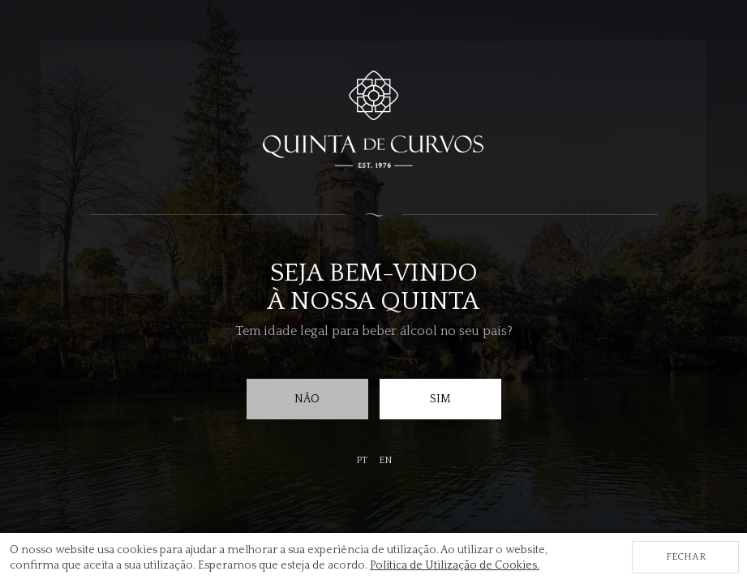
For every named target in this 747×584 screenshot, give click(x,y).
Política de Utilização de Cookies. (454, 565)
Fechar (686, 557)
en (385, 460)
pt (361, 460)
